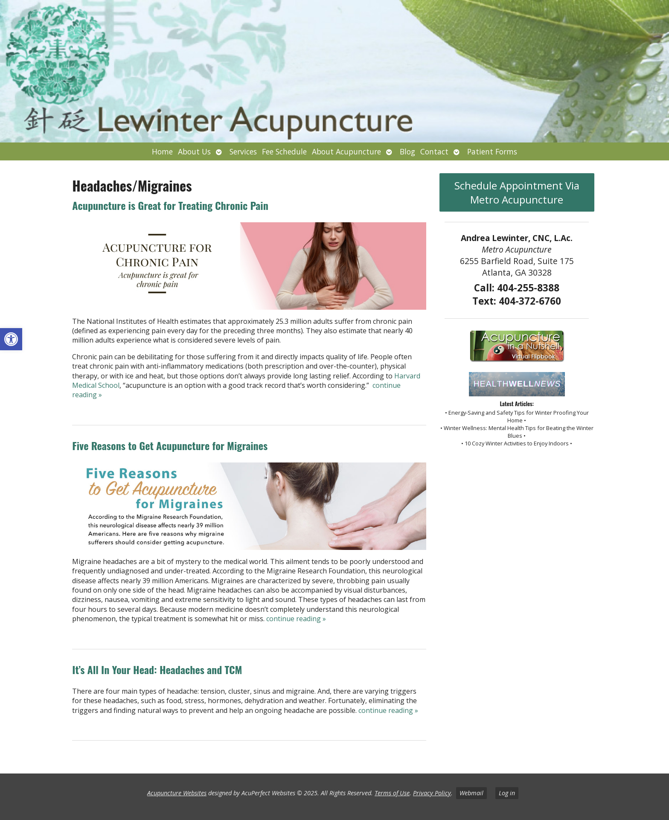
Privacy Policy (432, 793)
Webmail (471, 793)
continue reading (296, 618)
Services (243, 151)
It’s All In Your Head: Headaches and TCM (157, 669)
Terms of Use (392, 793)
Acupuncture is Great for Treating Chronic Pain (170, 205)
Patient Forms (492, 151)
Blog (407, 151)
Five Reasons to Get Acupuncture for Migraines (170, 445)
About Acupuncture (346, 151)
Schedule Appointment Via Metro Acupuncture (516, 192)
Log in (507, 793)
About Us (194, 151)
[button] (11, 339)
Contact (434, 151)
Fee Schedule (284, 151)
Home (162, 151)
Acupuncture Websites (177, 793)
